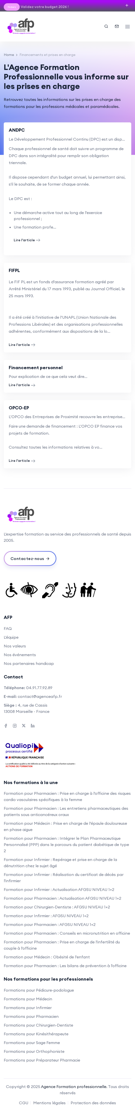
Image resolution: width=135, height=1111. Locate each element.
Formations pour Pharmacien (31, 1016)
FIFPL (14, 270)
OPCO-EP (19, 408)
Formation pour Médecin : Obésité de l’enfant (47, 956)
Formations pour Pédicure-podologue (39, 990)
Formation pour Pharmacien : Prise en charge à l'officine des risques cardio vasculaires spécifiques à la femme (67, 796)
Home (9, 54)
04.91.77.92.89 (39, 687)
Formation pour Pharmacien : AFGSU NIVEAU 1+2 (50, 924)
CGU (23, 1102)
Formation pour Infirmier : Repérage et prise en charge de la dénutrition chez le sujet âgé (60, 862)
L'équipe (11, 637)
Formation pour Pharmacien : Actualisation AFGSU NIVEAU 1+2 (62, 898)
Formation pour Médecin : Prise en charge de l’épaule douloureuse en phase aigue (65, 826)
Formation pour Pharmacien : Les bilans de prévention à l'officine (65, 965)
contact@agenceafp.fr (40, 696)
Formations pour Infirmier (28, 1007)
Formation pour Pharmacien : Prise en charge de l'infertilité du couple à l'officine (62, 945)
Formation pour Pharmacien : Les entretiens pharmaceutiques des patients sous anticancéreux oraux (66, 811)
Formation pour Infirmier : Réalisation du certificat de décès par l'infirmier (64, 877)
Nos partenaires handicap (29, 663)
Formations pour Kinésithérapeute (36, 1033)
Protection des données (93, 1102)
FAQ (8, 628)
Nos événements (20, 654)
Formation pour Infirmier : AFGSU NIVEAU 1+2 (46, 915)
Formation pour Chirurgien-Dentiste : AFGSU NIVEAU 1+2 (57, 906)
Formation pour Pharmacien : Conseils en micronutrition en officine (67, 933)
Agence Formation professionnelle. (74, 1086)
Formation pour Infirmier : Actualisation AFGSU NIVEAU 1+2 (59, 889)
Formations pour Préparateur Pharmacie (42, 1060)
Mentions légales (49, 1102)
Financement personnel (36, 367)
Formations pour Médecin (28, 998)
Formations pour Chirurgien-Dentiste (38, 1025)
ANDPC (17, 130)
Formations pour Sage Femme (32, 1042)
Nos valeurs (15, 645)
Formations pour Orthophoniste (34, 1051)
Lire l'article (27, 240)
